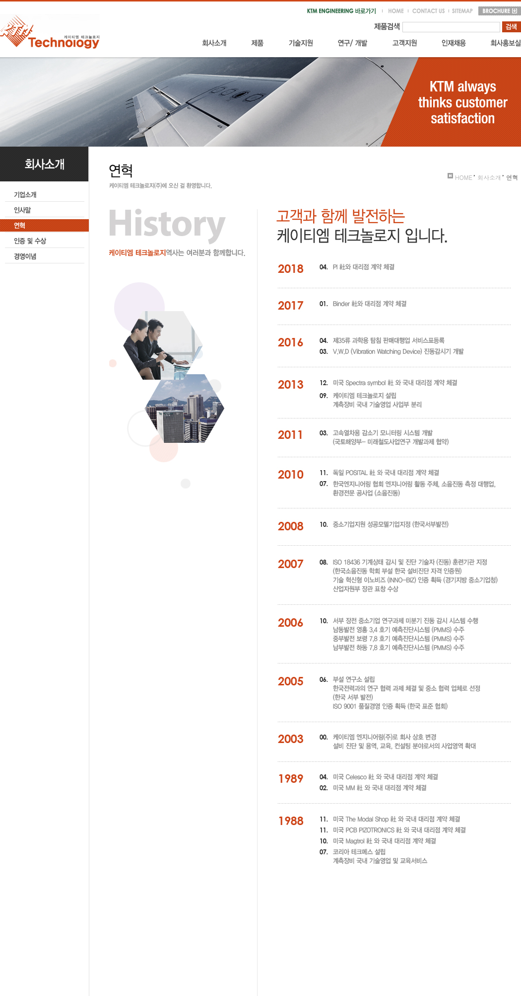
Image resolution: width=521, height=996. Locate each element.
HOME (460, 177)
